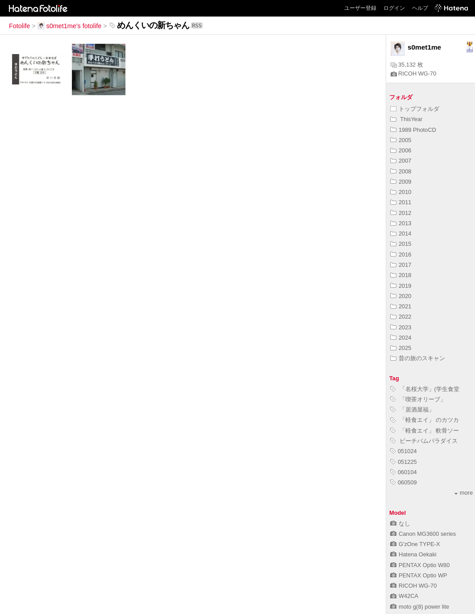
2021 (400, 306)
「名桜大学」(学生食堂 (424, 389)
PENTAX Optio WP (418, 575)
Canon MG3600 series (423, 533)
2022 (400, 316)
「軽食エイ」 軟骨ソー (424, 430)
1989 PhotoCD (413, 129)
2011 (400, 202)
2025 (400, 348)
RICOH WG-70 (413, 73)
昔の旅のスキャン (417, 358)
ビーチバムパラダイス (424, 440)
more (463, 492)
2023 (400, 327)
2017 (400, 264)
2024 (400, 337)
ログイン (394, 8)
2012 (400, 213)
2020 (400, 296)
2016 (400, 254)
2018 (400, 275)
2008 (400, 171)
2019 (400, 285)
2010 (400, 192)
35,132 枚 (407, 64)
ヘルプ (420, 8)
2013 (400, 223)
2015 (400, 243)
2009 (400, 181)
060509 (403, 482)
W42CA (404, 596)
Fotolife (19, 25)
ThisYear (406, 119)
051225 (403, 461)
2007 (400, 160)
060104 (403, 472)
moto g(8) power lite (419, 606)
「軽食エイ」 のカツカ (424, 419)
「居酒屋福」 (412, 409)
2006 (400, 150)
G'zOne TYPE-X (415, 544)
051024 (403, 451)
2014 (400, 233)
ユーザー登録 (360, 8)
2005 (400, 140)
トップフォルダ (414, 108)
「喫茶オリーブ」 (418, 399)
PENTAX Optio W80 (420, 565)
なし (400, 523)
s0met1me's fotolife (70, 25)
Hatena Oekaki (413, 554)
